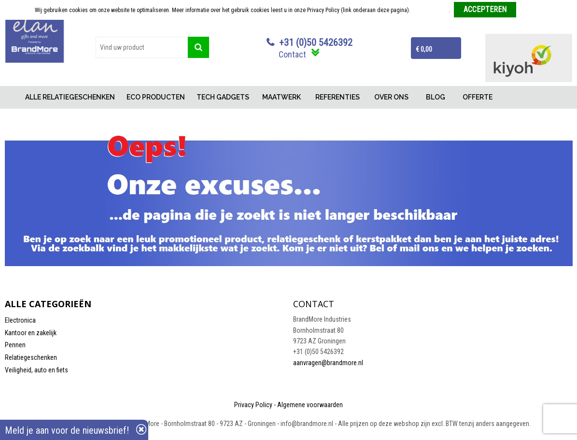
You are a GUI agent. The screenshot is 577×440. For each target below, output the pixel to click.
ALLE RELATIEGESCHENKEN (70, 97)
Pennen (15, 345)
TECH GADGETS (223, 97)
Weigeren (531, 10)
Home (12, 97)
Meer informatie (430, 10)
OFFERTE (478, 97)
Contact (292, 54)
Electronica (20, 320)
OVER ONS (391, 97)
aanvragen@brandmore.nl (328, 363)
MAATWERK (281, 97)
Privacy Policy (253, 404)
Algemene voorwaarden (310, 404)
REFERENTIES (337, 97)
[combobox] (141, 47)
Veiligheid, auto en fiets (36, 370)
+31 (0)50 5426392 (315, 42)
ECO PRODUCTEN (156, 97)
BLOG (435, 97)
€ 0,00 (424, 49)
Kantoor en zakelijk (30, 333)
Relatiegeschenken (31, 357)
